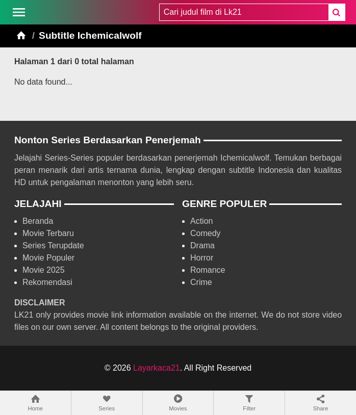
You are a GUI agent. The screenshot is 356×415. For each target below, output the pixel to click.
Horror (201, 257)
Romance (207, 270)
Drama (202, 245)
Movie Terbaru (48, 233)
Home (35, 402)
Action (201, 221)
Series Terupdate (53, 245)
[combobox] (243, 12)
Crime (201, 282)
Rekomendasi (47, 282)
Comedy (205, 233)
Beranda (38, 221)
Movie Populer (48, 257)
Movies (178, 402)
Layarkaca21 (156, 368)
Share (320, 402)
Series (107, 402)
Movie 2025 (43, 270)
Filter (249, 402)
